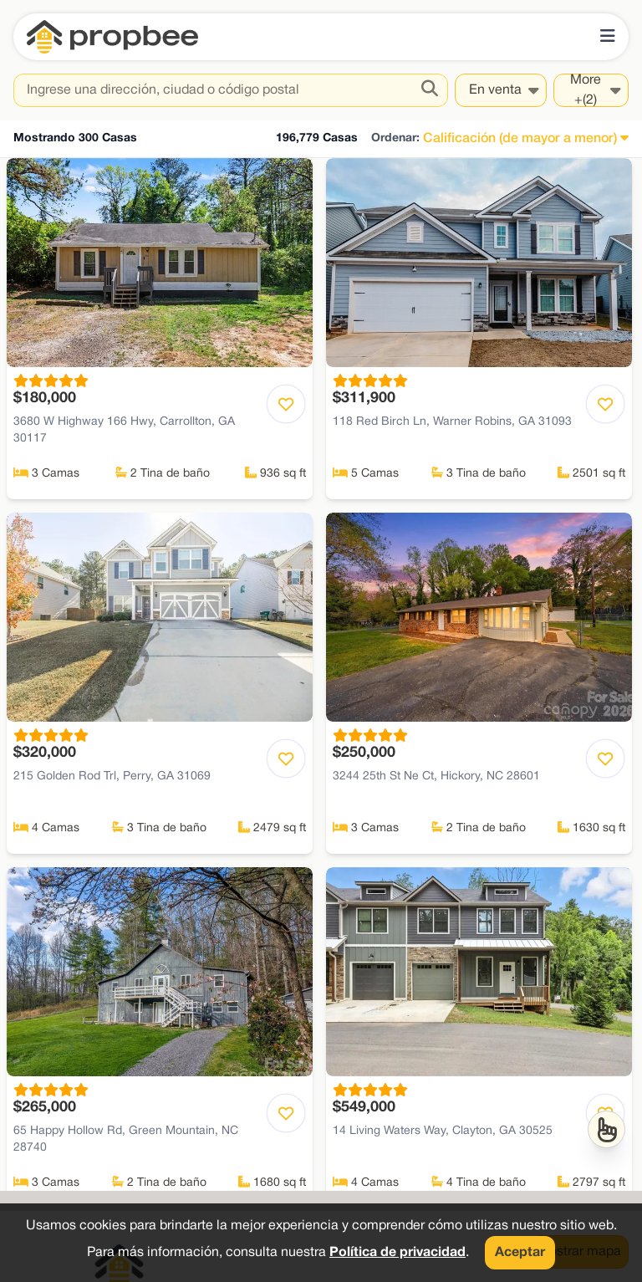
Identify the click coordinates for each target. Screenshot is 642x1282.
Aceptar (520, 1253)
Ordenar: (395, 138)
